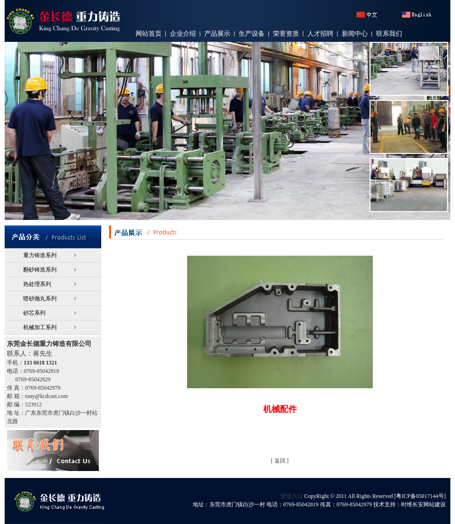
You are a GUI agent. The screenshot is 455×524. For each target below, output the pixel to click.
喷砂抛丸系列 (40, 298)
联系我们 (389, 33)
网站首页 (149, 33)
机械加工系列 (40, 327)
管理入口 (291, 496)
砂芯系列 (34, 313)
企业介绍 (183, 33)
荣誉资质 (286, 33)
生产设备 (252, 33)
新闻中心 (355, 33)
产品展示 (217, 33)
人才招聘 (320, 33)
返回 (280, 461)
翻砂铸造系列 (40, 269)
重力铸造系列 (40, 255)
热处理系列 (37, 284)
